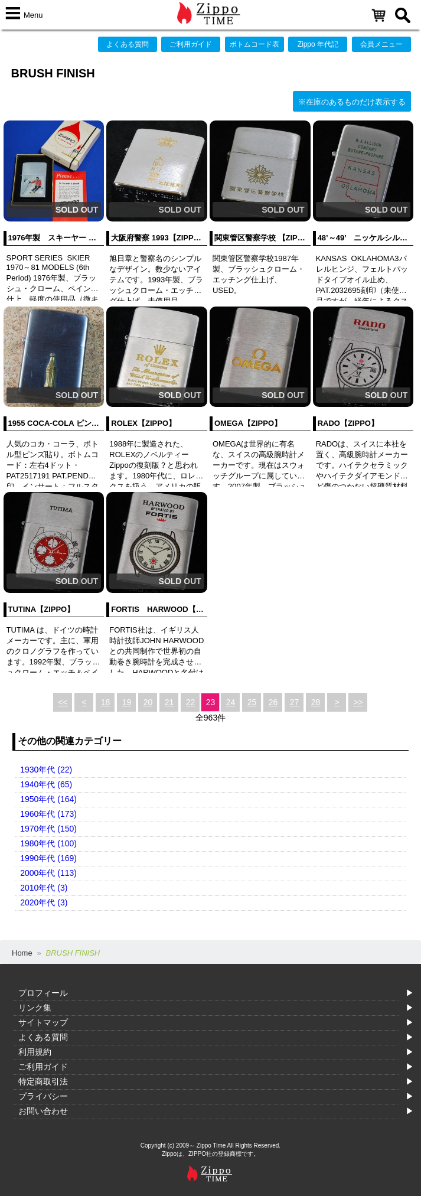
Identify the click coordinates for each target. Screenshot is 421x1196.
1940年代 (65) (46, 784)
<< (62, 702)
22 (190, 702)
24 (231, 702)
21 (169, 702)
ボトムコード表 (254, 44)
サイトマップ (43, 1022)
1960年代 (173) (48, 814)
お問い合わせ (43, 1111)
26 (273, 702)
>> (358, 702)
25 (252, 702)
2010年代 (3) (43, 887)
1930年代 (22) (46, 769)
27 (294, 702)
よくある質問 (127, 44)
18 (105, 702)
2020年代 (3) (43, 902)
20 (148, 702)
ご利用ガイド (190, 44)
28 (316, 702)
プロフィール (43, 993)
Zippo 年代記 (318, 44)
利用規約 (34, 1052)
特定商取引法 (43, 1081)
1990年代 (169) (48, 858)
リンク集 (34, 1007)
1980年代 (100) (48, 843)
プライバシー (43, 1096)
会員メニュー (381, 44)
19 (127, 702)
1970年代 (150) (48, 828)
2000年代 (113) (48, 873)
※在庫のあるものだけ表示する (352, 101)
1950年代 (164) (48, 799)
